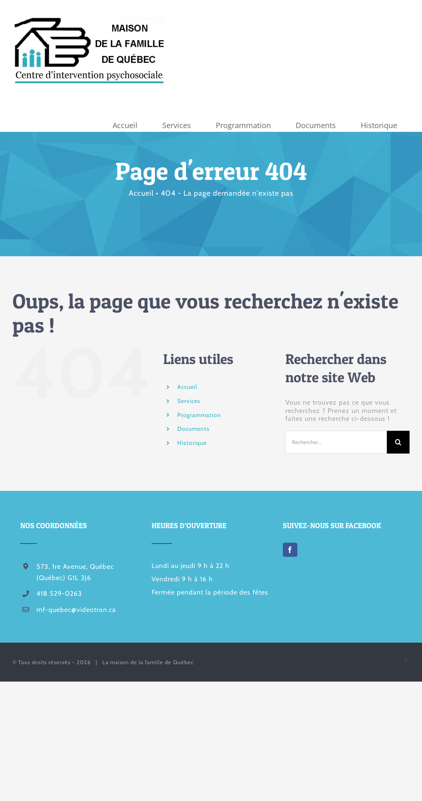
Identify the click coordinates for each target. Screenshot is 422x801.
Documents (193, 428)
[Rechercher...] (336, 442)
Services (188, 401)
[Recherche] (398, 442)
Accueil (187, 387)
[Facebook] (290, 550)
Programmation (199, 415)
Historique (192, 443)
